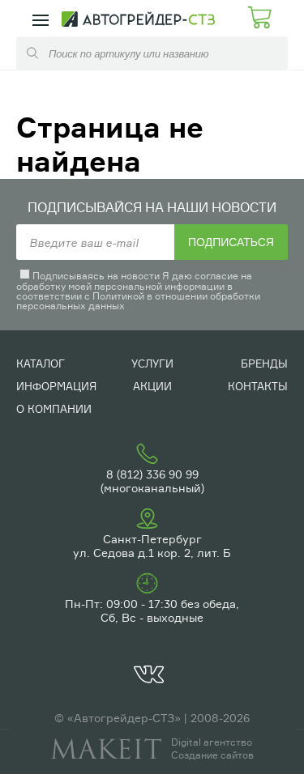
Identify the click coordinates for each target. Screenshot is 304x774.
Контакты (258, 386)
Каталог (40, 363)
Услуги (152, 363)
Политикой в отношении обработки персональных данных (138, 301)
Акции (152, 386)
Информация (56, 386)
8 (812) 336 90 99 (152, 474)
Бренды (264, 363)
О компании (54, 409)
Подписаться (231, 242)
